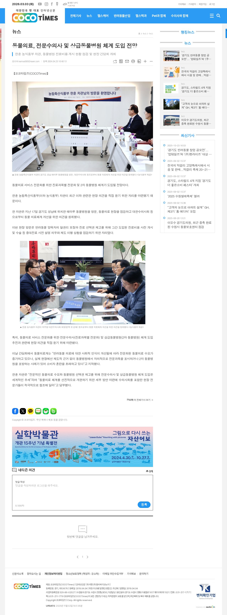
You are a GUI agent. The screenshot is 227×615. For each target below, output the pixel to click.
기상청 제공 (71, 6)
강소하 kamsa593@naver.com (25, 61)
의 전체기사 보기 (138, 399)
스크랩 (139, 61)
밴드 (53, 411)
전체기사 (75, 18)
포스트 (57, 4)
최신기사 (187, 135)
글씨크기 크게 (145, 61)
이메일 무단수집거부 (112, 574)
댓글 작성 (20, 482)
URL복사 (115, 61)
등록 (144, 504)
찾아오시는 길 (34, 574)
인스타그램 (46, 4)
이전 (78, 557)
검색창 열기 (218, 15)
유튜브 (40, 4)
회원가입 (202, 4)
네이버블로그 (38, 411)
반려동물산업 (122, 18)
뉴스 (89, 18)
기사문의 (192, 4)
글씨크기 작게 (151, 61)
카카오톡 (30, 411)
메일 (127, 61)
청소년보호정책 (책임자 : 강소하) (82, 574)
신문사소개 (17, 574)
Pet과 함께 (159, 18)
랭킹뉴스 (187, 32)
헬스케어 (103, 18)
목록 (121, 61)
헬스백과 (141, 18)
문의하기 (143, 574)
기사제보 (182, 4)
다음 (87, 557)
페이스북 (51, 4)
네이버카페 (46, 411)
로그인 (212, 4)
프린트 (133, 61)
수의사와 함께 (179, 18)
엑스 (23, 411)
